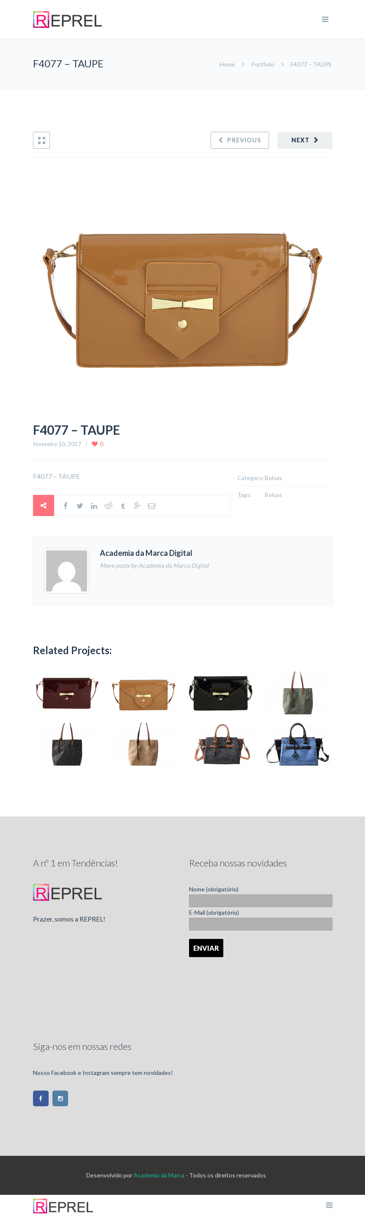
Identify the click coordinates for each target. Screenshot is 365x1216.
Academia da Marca (159, 1175)
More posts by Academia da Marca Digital (154, 565)
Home (228, 64)
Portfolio (263, 64)
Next (300, 140)
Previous (244, 140)
